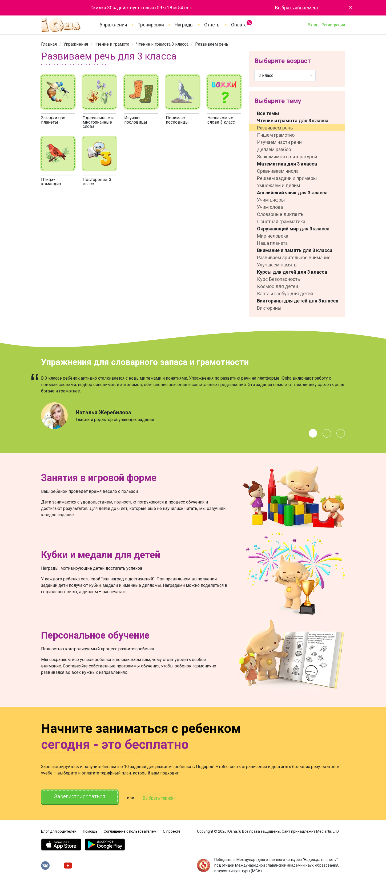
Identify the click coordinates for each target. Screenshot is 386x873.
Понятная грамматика (281, 221)
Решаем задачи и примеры (287, 178)
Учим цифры (271, 200)
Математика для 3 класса (287, 164)
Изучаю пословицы (135, 120)
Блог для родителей (59, 830)
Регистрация (333, 24)
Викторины (269, 308)
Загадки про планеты (53, 120)
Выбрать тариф (160, 797)
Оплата (239, 23)
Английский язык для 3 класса (292, 192)
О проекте (171, 830)
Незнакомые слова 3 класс (221, 120)
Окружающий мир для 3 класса (293, 228)
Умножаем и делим (278, 185)
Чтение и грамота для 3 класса (292, 120)
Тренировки (151, 24)
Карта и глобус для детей (285, 293)
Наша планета (272, 243)
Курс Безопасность (278, 279)
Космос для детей (277, 286)
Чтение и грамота (112, 44)
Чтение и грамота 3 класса (162, 44)
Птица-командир (51, 181)
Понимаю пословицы (177, 120)
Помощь (90, 830)
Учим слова (270, 207)
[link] (49, 44)
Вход (312, 24)
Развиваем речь (275, 128)
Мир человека (272, 236)
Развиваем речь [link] (211, 44)
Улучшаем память (276, 265)
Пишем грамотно (276, 135)
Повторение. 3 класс (97, 181)
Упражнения (113, 24)
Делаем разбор (274, 149)
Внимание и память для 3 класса (294, 250)
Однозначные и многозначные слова (98, 122)
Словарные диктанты (281, 214)
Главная (49, 44)
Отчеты (212, 24)
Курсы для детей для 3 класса (292, 272)
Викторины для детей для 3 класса (297, 301)
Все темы (268, 113)
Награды (184, 24)
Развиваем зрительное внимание (294, 257)
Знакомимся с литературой (287, 156)
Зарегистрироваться (81, 797)
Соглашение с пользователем (130, 830)
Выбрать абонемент (297, 7)
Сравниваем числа (278, 171)
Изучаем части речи (279, 142)
